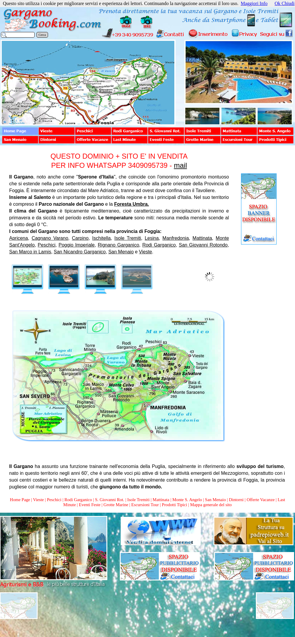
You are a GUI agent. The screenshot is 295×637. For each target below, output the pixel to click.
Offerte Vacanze (261, 499)
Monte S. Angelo (187, 499)
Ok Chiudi (284, 3)
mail (180, 165)
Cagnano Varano (50, 238)
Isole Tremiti (127, 238)
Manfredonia (175, 238)
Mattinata (202, 238)
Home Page (20, 499)
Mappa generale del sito (211, 504)
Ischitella (101, 238)
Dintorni (236, 499)
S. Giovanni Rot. (109, 499)
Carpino (80, 238)
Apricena (18, 238)
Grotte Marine (115, 504)
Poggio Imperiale (77, 244)
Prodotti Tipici (174, 504)
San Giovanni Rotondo (203, 244)
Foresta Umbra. (131, 204)
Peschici (46, 244)
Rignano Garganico (118, 244)
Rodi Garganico (159, 244)
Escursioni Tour (145, 504)
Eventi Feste (90, 504)
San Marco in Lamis (30, 251)
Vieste (145, 251)
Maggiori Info (254, 3)
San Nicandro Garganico (80, 251)
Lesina (152, 238)
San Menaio (120, 251)
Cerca (42, 34)
